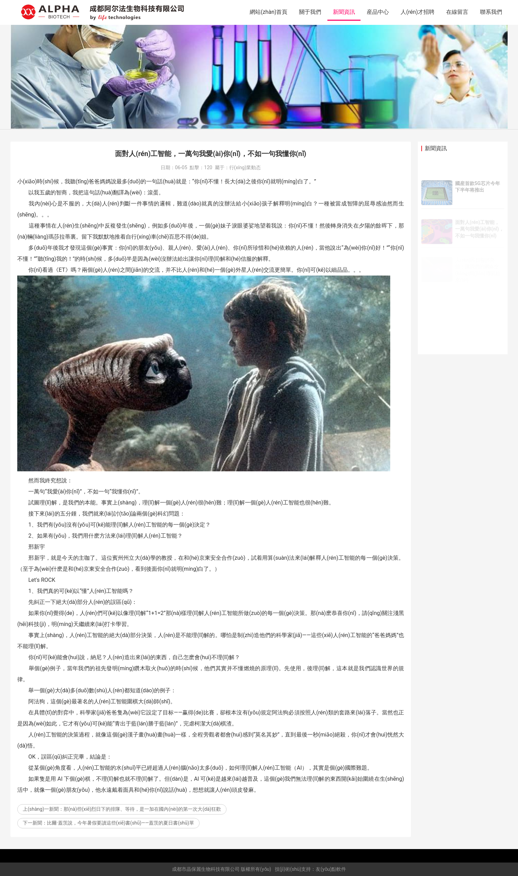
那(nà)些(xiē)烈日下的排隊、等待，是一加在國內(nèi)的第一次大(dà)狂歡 (142, 809)
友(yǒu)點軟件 (331, 869)
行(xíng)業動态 (245, 167)
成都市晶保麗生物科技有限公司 (206, 869)
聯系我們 (491, 12)
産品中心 (378, 12)
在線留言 (457, 12)
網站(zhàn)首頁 (268, 12)
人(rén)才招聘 (417, 12)
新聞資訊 (344, 12)
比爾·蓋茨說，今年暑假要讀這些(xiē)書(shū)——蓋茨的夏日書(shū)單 (120, 823)
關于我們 (310, 12)
